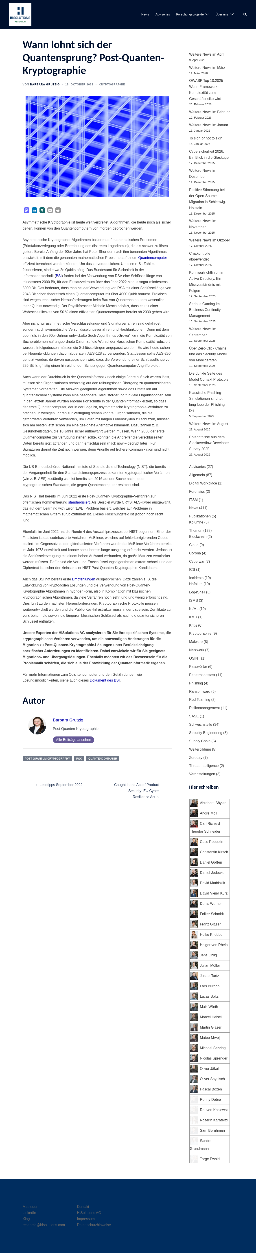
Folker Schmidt (212, 914)
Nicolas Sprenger (214, 1058)
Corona (195, 553)
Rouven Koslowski (214, 1110)
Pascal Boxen (211, 1089)
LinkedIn (29, 1213)
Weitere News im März (207, 67)
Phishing (196, 683)
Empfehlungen (83, 579)
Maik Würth (209, 1007)
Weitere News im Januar (208, 125)
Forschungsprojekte (190, 14)
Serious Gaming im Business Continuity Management (205, 310)
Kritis (193, 625)
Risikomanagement (204, 708)
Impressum (86, 1219)
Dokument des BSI (105, 680)
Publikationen (200, 516)
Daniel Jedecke (212, 873)
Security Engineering (205, 733)
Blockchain (197, 537)
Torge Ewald (210, 1159)
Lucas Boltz (209, 996)
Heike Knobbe (211, 934)
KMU (193, 617)
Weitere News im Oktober (209, 240)
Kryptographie (112, 84)
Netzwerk (196, 650)
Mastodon (30, 1207)
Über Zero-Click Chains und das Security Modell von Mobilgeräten (208, 354)
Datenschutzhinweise (94, 1225)
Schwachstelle (200, 724)
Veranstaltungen (202, 774)
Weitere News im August (208, 424)
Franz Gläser (210, 924)
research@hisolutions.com (44, 1225)
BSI (59, 276)
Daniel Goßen (211, 862)
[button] (245, 14)
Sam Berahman (212, 1130)
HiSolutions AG (89, 1213)
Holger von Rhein (214, 945)
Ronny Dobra (210, 1099)
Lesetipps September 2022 (61, 785)
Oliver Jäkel (209, 1069)
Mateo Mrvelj (210, 1038)
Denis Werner (211, 904)
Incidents (196, 578)
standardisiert (79, 502)
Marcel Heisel (211, 1017)
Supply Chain (199, 741)
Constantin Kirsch (214, 852)
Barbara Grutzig (45, 84)
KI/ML (193, 609)
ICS (192, 569)
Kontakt (83, 1207)
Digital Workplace (203, 483)
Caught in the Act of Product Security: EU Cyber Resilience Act (136, 791)
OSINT (194, 658)
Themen (195, 530)
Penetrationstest (202, 675)
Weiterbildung (200, 749)
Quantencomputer (152, 258)
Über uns (221, 14)
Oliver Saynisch (212, 1079)
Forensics (197, 491)
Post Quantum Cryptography (47, 758)
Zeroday (195, 758)
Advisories (162, 14)
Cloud (194, 545)
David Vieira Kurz (214, 893)
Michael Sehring (213, 1048)
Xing (26, 1219)
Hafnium (196, 584)
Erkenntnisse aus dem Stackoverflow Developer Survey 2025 (209, 443)
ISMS (193, 600)
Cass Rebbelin (211, 842)
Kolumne (196, 522)
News (145, 14)
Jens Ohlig (208, 955)
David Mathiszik (212, 883)
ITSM (193, 500)
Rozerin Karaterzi (214, 1120)
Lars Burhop (209, 986)
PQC (79, 758)
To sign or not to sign (205, 138)
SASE (194, 716)
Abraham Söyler (213, 803)
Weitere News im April (206, 54)
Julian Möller (210, 965)
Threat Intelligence (204, 766)
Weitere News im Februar (209, 112)
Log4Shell (197, 592)
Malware (196, 642)
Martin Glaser (210, 1027)
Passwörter (198, 667)
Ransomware (199, 691)
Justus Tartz (209, 976)
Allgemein (197, 475)
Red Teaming (199, 699)
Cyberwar (196, 561)
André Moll (208, 813)
